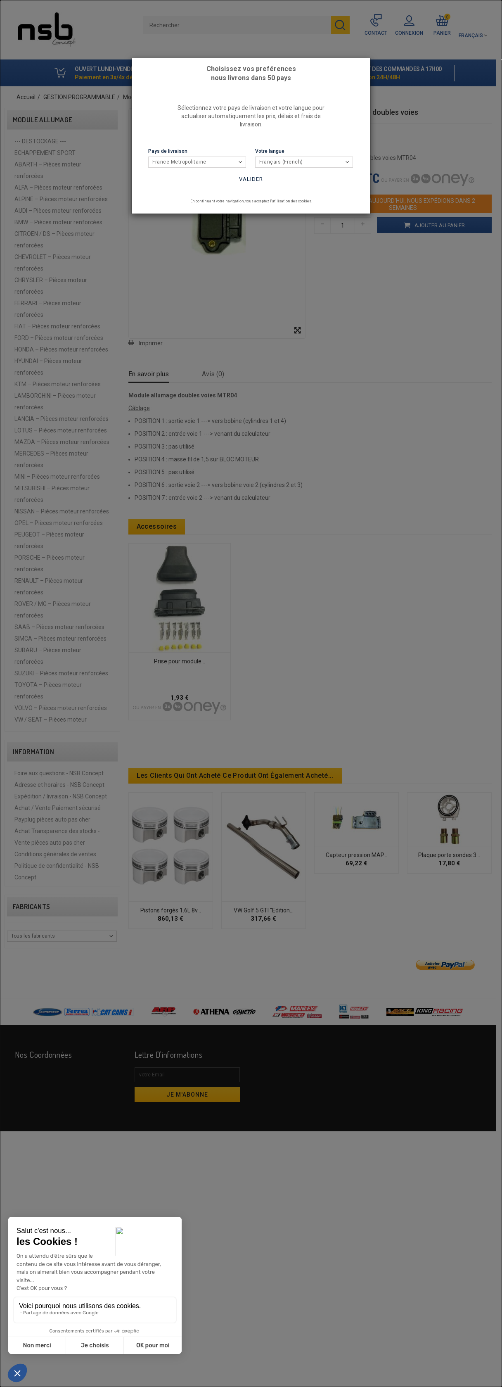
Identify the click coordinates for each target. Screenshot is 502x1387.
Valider (251, 179)
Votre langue (269, 151)
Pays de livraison (167, 151)
